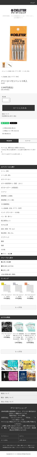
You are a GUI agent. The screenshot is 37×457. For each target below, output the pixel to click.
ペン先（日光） (26, 71)
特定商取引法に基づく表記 (9, 116)
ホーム (3, 71)
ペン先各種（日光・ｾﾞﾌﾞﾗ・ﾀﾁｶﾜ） (14, 71)
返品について (5, 114)
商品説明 (9, 140)
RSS (30, 447)
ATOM (32, 447)
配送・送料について (22, 445)
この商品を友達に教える (7, 128)
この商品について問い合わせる (9, 131)
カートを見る (4, 440)
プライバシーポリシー (21, 447)
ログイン (22, 436)
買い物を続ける (5, 133)
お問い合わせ (23, 440)
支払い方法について (11, 445)
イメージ (27, 140)
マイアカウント (5, 436)
